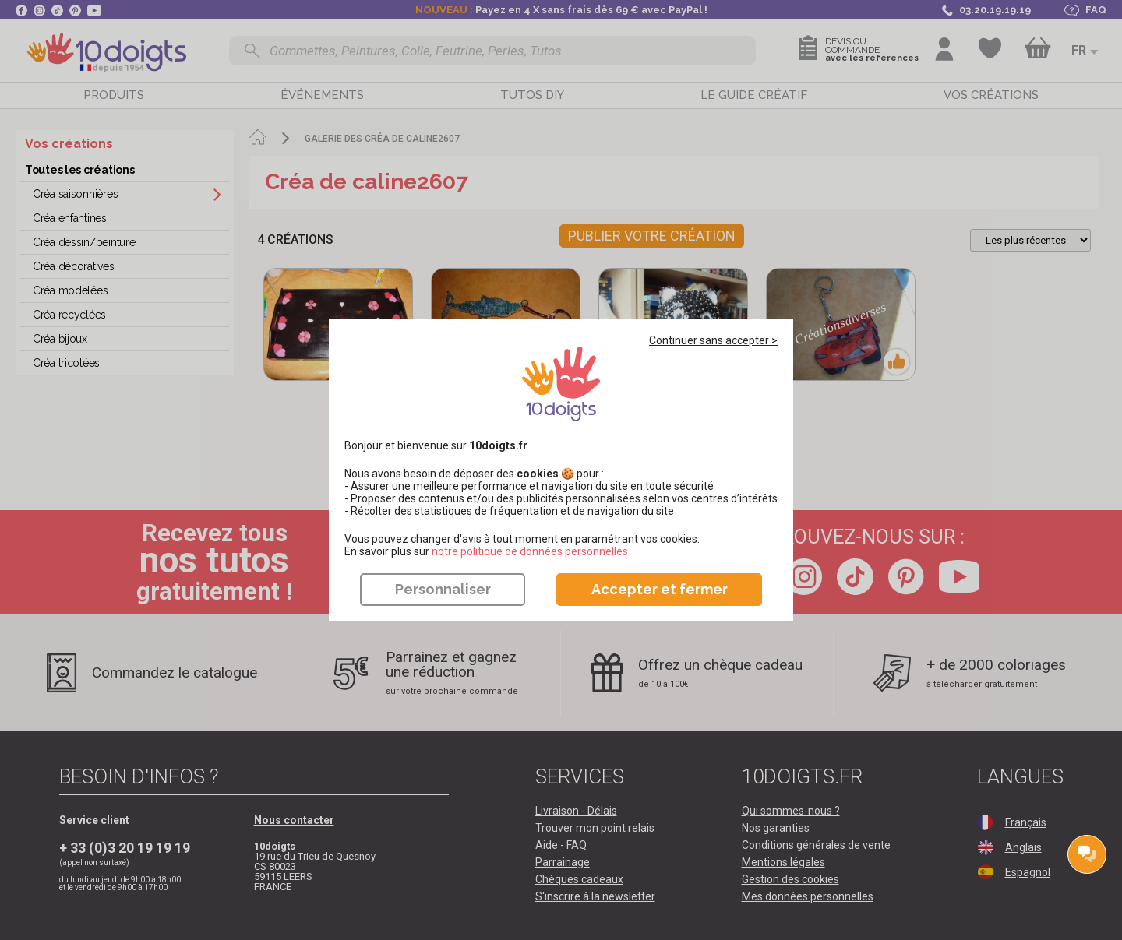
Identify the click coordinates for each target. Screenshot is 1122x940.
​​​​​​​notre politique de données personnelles (530, 551)
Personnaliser (443, 589)
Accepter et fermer (659, 589)
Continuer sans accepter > (713, 340)
